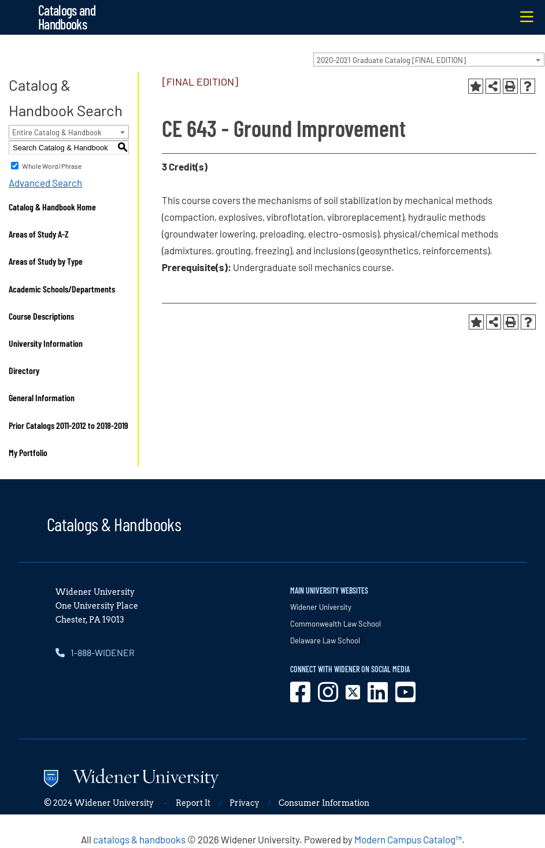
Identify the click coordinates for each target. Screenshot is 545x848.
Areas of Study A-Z (39, 233)
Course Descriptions (41, 315)
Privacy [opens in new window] (244, 803)
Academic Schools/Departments (62, 288)
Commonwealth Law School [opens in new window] (335, 623)
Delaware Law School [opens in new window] (325, 640)
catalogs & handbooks (139, 839)
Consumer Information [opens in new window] (324, 803)
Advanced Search (45, 182)
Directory (24, 370)
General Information (42, 397)
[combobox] (428, 59)
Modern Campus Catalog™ (408, 839)
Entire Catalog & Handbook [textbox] (57, 132)
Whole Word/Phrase (51, 166)
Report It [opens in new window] (193, 803)
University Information (46, 343)
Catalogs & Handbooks (114, 524)
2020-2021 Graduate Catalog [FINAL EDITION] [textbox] (391, 60)
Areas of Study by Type (46, 260)
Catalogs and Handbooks (66, 17)
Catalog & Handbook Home (52, 206)
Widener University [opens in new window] (320, 607)
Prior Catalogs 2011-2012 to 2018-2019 (68, 425)
